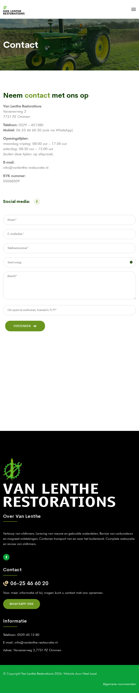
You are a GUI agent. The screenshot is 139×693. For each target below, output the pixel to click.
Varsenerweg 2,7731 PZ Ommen (37, 650)
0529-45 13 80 (28, 635)
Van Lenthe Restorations (37, 674)
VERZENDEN (25, 326)
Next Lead (90, 674)
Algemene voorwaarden (119, 684)
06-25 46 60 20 (29, 583)
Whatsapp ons (22, 604)
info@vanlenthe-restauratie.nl (36, 642)
